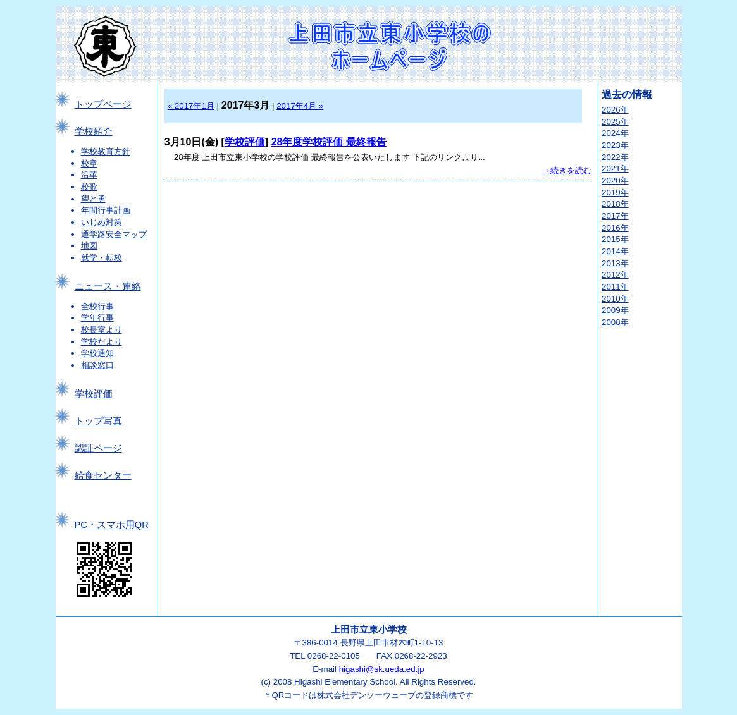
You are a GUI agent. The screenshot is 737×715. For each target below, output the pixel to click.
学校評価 (94, 394)
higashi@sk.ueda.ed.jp (381, 669)
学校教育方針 (105, 151)
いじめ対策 (101, 222)
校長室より (101, 329)
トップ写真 (98, 421)
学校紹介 (94, 131)
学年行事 (97, 317)
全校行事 (97, 306)
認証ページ (98, 448)
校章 (89, 163)
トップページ (103, 104)
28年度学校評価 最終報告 (329, 142)
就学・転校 (101, 257)
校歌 (89, 187)
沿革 (89, 175)
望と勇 (93, 199)
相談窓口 (97, 365)
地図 (89, 245)
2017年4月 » (299, 106)
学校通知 (97, 353)
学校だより (101, 341)
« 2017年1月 (191, 106)
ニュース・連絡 (108, 286)
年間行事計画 (105, 210)
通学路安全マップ (114, 234)
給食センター (103, 475)
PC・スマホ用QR (112, 525)
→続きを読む (566, 170)
